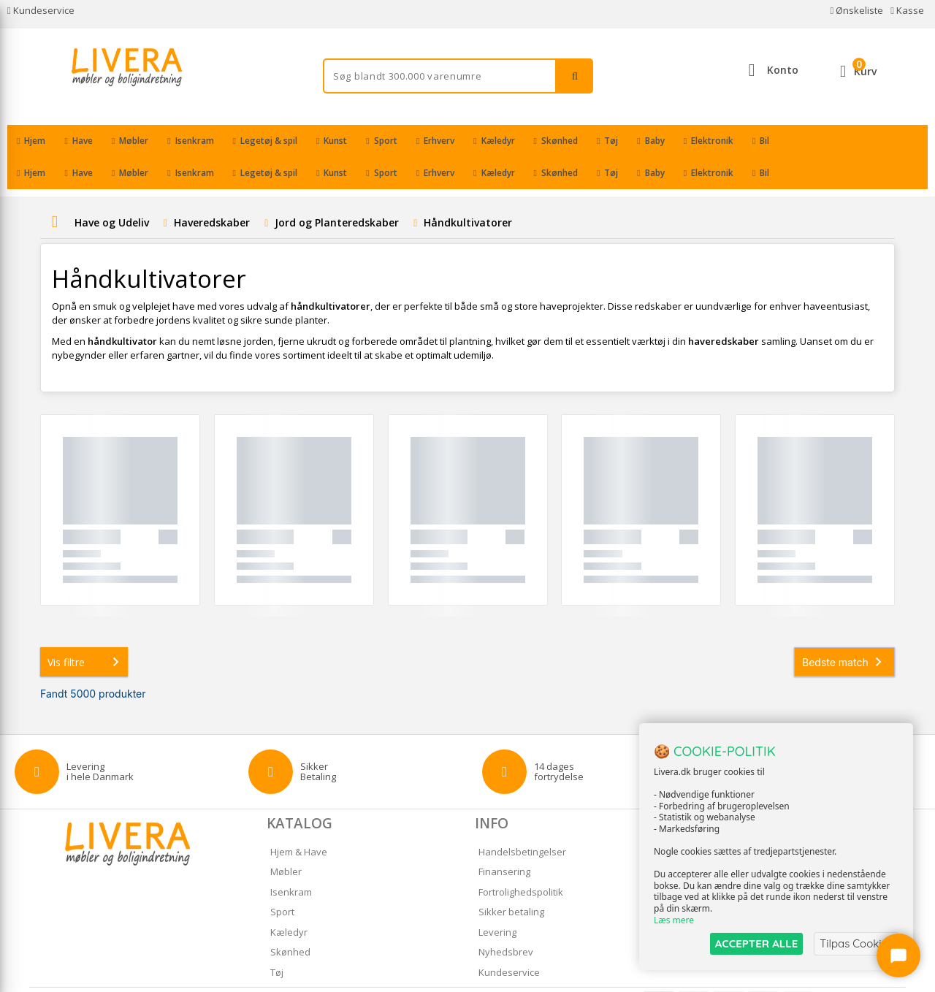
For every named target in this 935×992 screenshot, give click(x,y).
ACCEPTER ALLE (756, 943)
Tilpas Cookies (856, 943)
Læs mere (674, 920)
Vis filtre (86, 629)
